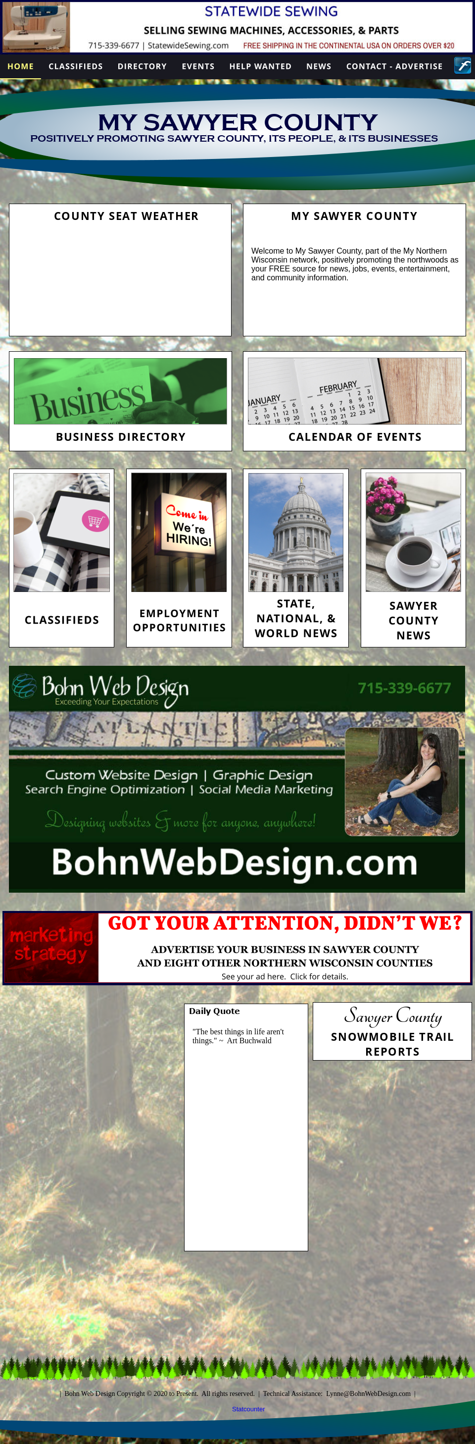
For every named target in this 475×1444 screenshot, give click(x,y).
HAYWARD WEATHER (120, 263)
